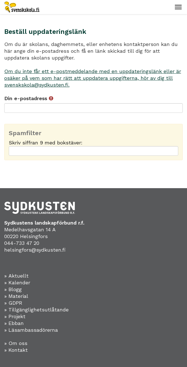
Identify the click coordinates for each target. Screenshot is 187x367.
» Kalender (17, 282)
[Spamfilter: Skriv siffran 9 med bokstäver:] (93, 151)
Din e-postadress (28, 98)
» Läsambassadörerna (31, 330)
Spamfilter (25, 133)
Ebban (16, 323)
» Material (16, 296)
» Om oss (15, 343)
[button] (178, 7)
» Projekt (14, 316)
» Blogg (13, 289)
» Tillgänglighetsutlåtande (36, 310)
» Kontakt (16, 350)
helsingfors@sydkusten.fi (35, 250)
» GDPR (13, 303)
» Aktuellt (16, 276)
